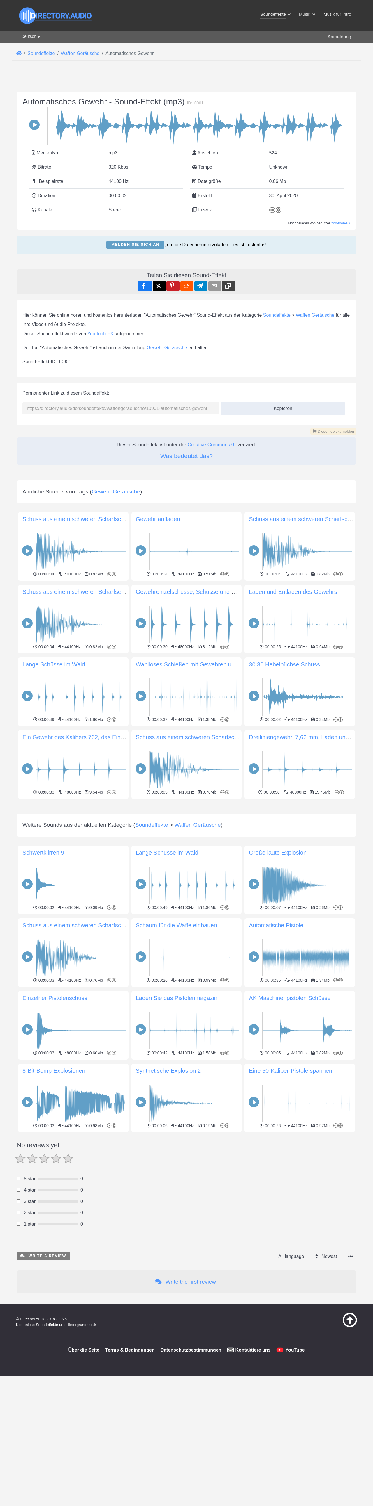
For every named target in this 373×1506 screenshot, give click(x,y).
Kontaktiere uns (253, 1431)
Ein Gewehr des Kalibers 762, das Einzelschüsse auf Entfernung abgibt (114, 737)
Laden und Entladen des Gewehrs (293, 592)
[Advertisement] (186, 841)
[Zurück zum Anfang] (335, 1407)
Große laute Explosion (278, 934)
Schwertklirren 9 (43, 934)
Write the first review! (186, 1363)
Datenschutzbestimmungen (191, 1431)
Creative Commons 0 (211, 445)
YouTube (295, 1431)
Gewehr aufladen (158, 519)
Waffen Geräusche (315, 315)
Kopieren (281, 406)
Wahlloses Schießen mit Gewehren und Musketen (200, 664)
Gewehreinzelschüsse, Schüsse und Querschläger (201, 592)
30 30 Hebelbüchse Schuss (284, 664)
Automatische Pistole (276, 1007)
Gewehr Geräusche (167, 347)
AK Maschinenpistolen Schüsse (289, 1079)
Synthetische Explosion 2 (168, 1152)
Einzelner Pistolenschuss (54, 1079)
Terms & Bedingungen (130, 1431)
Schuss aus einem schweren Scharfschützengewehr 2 (92, 592)
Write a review (43, 1337)
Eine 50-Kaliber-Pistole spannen (290, 1152)
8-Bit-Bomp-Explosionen (53, 1152)
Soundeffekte (277, 315)
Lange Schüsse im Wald (53, 664)
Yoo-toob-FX (341, 223)
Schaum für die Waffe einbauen (176, 1007)
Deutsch (28, 36)
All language (291, 1337)
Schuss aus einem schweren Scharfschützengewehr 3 (206, 737)
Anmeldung (339, 36)
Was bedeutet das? (186, 455)
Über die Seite (83, 1431)
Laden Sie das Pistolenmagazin (176, 1079)
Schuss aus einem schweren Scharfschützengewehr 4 (92, 519)
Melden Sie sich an (135, 244)
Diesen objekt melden (333, 431)
